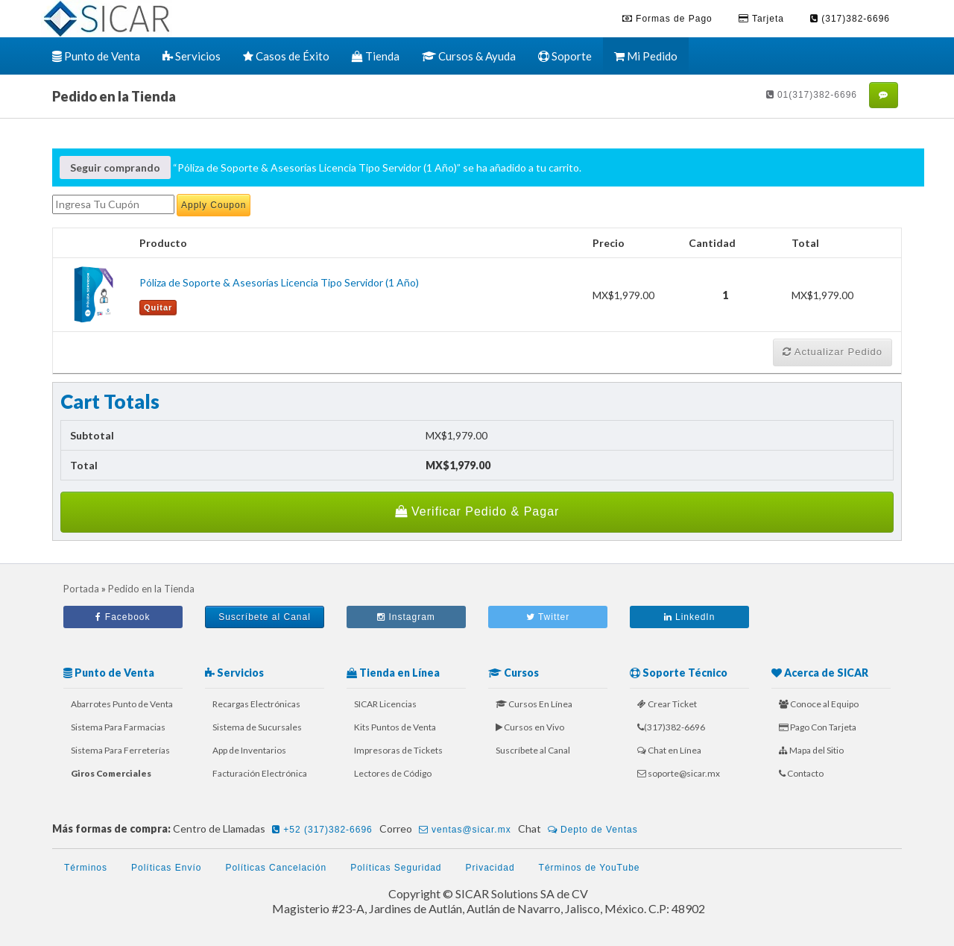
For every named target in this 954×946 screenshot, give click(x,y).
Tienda (375, 56)
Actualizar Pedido (832, 351)
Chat (580, 829)
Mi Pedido (645, 56)
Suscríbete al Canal (264, 617)
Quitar (158, 307)
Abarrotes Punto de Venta (122, 704)
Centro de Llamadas (275, 829)
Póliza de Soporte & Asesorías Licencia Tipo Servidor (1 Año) (279, 282)
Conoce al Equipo (819, 704)
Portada (81, 589)
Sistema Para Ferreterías (120, 750)
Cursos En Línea (534, 704)
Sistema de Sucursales (257, 727)
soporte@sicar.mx (678, 773)
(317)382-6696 (850, 18)
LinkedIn (690, 617)
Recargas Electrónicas (256, 704)
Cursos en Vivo (530, 727)
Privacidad (490, 867)
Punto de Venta (96, 56)
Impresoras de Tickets (398, 750)
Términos (85, 867)
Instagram (406, 617)
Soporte (565, 56)
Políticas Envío (166, 867)
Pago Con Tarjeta (817, 727)
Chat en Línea (669, 750)
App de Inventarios (249, 750)
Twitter (547, 617)
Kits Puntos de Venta (395, 727)
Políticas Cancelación (275, 867)
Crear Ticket (667, 704)
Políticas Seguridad (395, 867)
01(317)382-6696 (811, 95)
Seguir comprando (115, 167)
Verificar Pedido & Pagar (477, 511)
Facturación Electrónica (259, 773)
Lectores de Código (393, 773)
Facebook (122, 617)
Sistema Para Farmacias (118, 727)
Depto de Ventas (593, 829)
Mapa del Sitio (811, 750)
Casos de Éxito (286, 56)
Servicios (191, 56)
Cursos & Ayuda (469, 56)
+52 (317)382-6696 (322, 829)
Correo (447, 829)
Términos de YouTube (589, 867)
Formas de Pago (667, 18)
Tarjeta (761, 18)
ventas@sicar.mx (465, 829)
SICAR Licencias (385, 704)
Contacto (801, 773)
